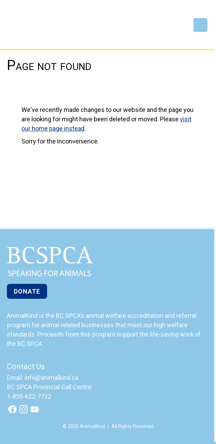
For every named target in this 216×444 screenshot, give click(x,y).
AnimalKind (30, 28)
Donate (27, 291)
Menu (200, 25)
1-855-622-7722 (29, 396)
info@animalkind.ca (51, 377)
